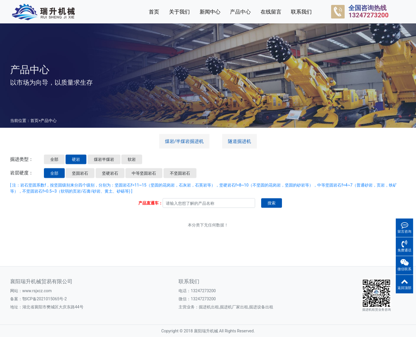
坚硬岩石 (110, 177)
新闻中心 (210, 12)
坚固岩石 (80, 177)
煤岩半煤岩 (104, 163)
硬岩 (76, 163)
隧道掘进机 (239, 145)
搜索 (272, 207)
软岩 (132, 163)
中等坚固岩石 (144, 177)
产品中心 (240, 12)
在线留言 (271, 12)
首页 (154, 12)
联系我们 (301, 12)
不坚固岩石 (180, 177)
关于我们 (179, 12)
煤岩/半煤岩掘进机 (184, 145)
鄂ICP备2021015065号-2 (44, 299)
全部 (54, 163)
